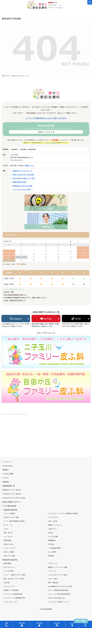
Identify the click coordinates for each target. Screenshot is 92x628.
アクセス (6, 478)
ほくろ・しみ (8, 525)
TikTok (76, 318)
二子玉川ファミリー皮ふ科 (12, 494)
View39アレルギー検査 (11, 517)
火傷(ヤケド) (52, 529)
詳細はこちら (29, 165)
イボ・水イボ (8, 536)
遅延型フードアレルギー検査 (57, 567)
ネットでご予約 (50, 143)
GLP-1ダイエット (9, 567)
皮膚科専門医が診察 (19, 182)
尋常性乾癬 (7, 540)
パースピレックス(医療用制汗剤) (14, 598)
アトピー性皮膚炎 (9, 513)
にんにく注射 (52, 579)
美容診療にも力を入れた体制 (22, 186)
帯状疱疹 (51, 556)
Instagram (16, 318)
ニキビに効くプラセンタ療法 (57, 575)
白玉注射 (7, 582)
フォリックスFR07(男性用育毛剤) (59, 594)
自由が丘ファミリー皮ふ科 (12, 490)
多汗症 (50, 533)
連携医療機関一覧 (9, 486)
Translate (58, 7)
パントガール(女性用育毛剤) (13, 594)
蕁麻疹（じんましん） (55, 525)
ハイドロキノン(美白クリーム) (58, 602)
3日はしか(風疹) (9, 552)
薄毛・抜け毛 (8, 533)
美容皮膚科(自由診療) (10, 560)
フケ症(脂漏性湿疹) (54, 548)
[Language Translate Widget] (54, 5)
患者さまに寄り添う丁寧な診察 (23, 174)
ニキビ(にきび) (53, 517)
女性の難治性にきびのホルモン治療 (60, 586)
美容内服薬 (7, 563)
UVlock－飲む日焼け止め (56, 598)
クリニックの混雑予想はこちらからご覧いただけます (46, 118)
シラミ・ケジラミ (9, 548)
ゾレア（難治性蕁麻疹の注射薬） (15, 521)
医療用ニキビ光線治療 (11, 590)
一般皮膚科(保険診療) (10, 510)
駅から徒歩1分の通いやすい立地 (24, 178)
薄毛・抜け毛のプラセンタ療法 (14, 579)
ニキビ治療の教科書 (9, 506)
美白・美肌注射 (53, 582)
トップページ (7, 462)
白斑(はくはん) (9, 544)
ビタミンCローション (11, 602)
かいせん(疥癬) (53, 536)
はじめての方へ (8, 466)
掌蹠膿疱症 (51, 540)
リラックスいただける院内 (22, 189)
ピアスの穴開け (9, 571)
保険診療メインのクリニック (22, 171)
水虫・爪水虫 (52, 521)
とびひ (6, 529)
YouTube (46, 318)
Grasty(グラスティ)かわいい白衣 (14, 498)
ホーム (3, 414)
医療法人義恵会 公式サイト (12, 502)
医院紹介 (6, 470)
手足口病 (51, 544)
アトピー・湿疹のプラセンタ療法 (15, 575)
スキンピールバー (9, 586)
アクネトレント (53, 563)
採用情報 (6, 482)
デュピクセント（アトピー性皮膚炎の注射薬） (63, 513)
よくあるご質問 (8, 474)
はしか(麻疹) (52, 552)
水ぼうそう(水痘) (9, 556)
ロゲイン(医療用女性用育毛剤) (58, 590)
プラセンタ (51, 571)
